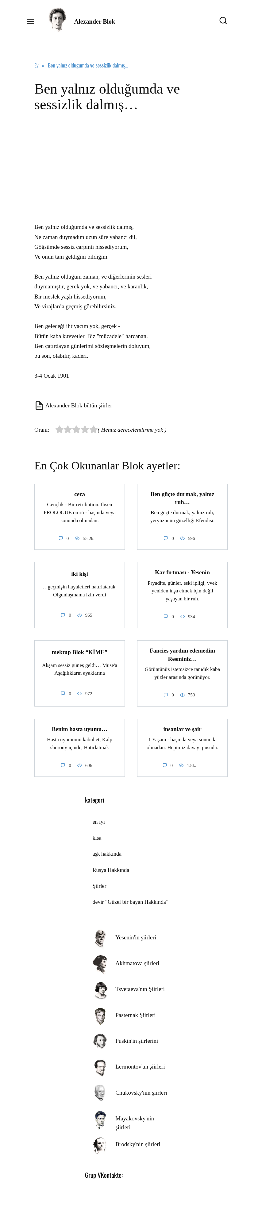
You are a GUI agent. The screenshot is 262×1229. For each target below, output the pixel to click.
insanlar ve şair (182, 729)
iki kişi (79, 573)
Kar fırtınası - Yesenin (182, 572)
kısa (96, 838)
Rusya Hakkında (110, 870)
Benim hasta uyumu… (80, 729)
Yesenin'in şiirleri (135, 937)
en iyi (98, 822)
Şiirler (99, 886)
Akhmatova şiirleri (137, 963)
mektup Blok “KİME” (80, 652)
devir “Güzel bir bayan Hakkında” (130, 902)
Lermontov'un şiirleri (140, 1066)
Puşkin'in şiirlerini (136, 1041)
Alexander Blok (94, 21)
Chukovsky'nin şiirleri (141, 1092)
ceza (79, 494)
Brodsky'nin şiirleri (137, 1144)
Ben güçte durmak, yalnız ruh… (182, 498)
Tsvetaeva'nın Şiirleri (140, 989)
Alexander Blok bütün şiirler (78, 405)
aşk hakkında (106, 854)
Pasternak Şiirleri (135, 1014)
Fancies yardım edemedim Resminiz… (182, 654)
